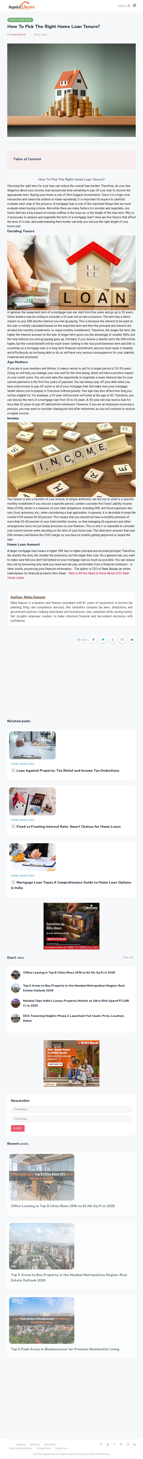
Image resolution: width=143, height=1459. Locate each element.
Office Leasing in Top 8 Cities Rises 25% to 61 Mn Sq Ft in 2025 (69, 973)
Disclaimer (50, 1444)
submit (18, 1128)
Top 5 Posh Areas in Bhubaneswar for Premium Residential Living (65, 1349)
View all (128, 957)
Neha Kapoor (18, 34)
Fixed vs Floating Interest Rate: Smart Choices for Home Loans (69, 826)
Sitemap (21, 1444)
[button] (123, 6)
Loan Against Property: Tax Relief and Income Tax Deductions (68, 770)
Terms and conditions (20, 1448)
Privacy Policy (43, 1448)
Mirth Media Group (99, 1454)
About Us (35, 1444)
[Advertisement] (71, 683)
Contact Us (61, 1448)
